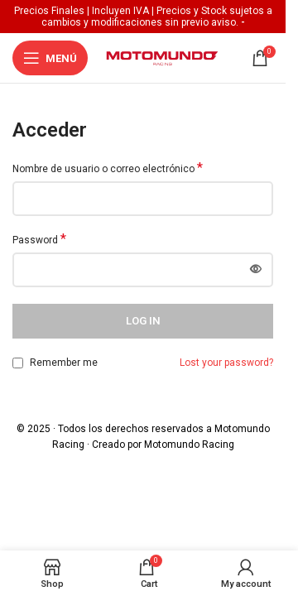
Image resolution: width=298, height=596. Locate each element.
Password (39, 240)
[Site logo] (162, 57)
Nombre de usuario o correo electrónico (107, 168)
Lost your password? (226, 362)
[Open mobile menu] (50, 57)
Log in (143, 321)
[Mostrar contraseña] (255, 269)
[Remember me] (17, 363)
